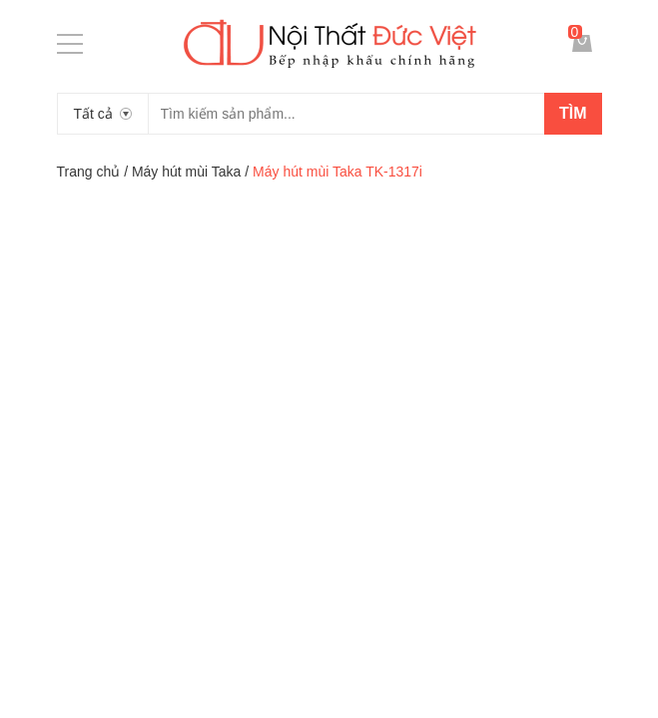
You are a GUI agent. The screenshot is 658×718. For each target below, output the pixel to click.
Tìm (573, 113)
